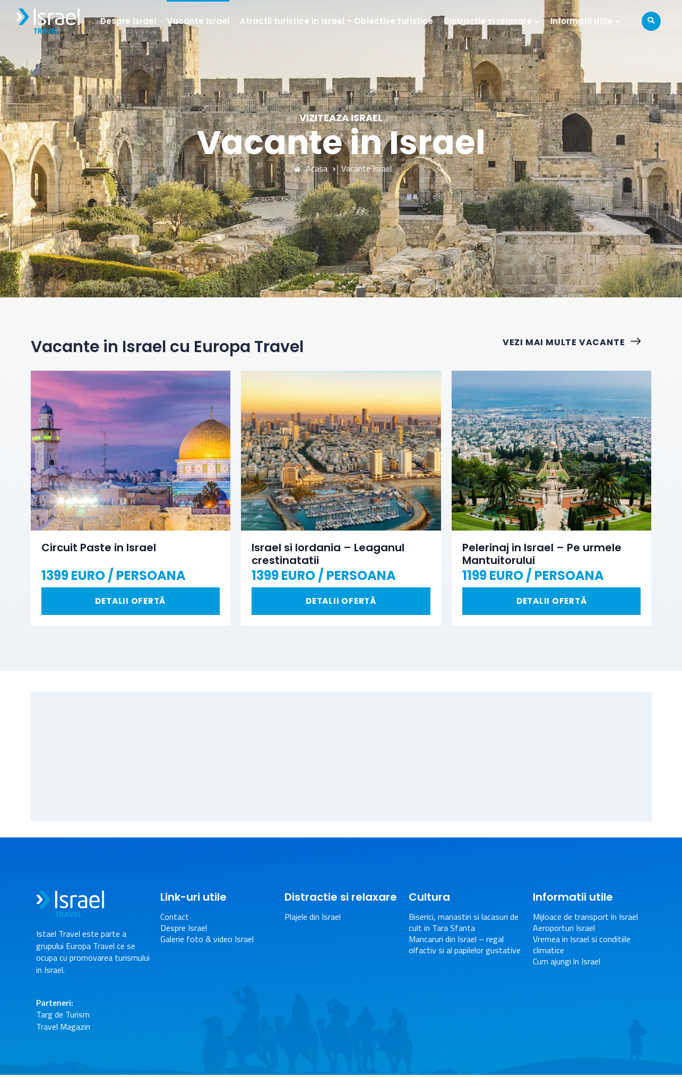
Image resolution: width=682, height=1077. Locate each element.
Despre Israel (131, 21)
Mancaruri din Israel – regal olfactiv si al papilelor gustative (465, 946)
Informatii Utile (584, 21)
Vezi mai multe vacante (577, 342)
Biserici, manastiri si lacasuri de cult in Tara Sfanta (464, 924)
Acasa (310, 168)
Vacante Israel (200, 21)
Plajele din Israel (312, 919)
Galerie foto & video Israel (207, 940)
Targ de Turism (63, 1016)
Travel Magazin (63, 1028)
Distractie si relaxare (490, 21)
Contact (174, 919)
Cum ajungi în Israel (566, 963)
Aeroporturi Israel (564, 930)
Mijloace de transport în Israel (585, 919)
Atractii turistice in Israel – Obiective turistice (339, 21)
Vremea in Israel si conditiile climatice (582, 946)
